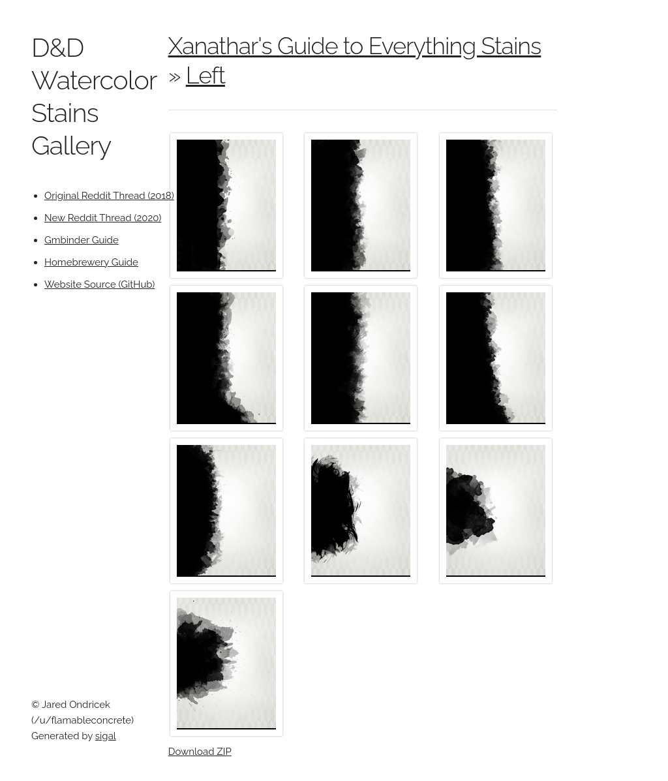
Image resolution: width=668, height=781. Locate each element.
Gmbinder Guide (81, 240)
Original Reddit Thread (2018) (109, 196)
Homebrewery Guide (91, 262)
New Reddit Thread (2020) (102, 218)
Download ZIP (200, 752)
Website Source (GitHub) (99, 284)
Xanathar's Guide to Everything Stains (354, 45)
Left (205, 75)
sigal (105, 736)
